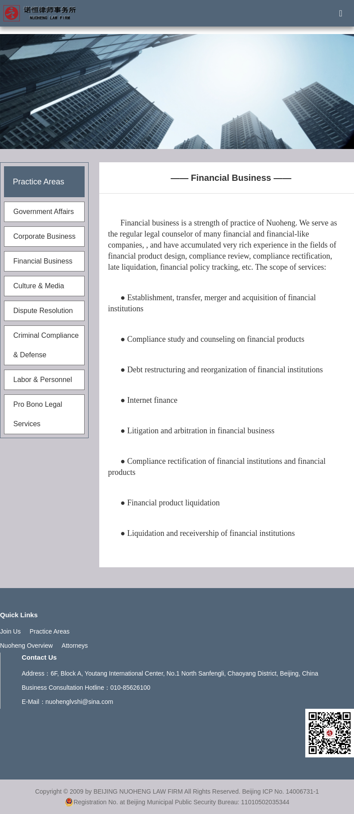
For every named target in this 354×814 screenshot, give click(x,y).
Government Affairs (43, 211)
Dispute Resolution (43, 310)
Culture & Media (38, 286)
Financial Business (42, 261)
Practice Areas (50, 631)
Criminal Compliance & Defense (46, 345)
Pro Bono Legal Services (37, 414)
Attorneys (75, 645)
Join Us (10, 631)
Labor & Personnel (42, 379)
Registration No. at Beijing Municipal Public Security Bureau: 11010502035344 (177, 802)
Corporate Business (44, 236)
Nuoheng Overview (26, 645)
